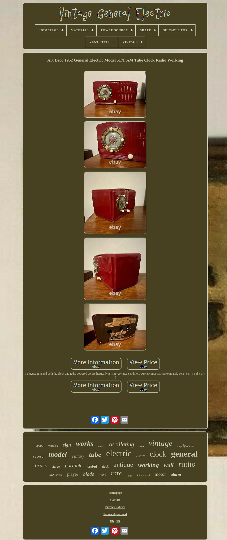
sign (67, 444)
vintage (160, 443)
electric (119, 453)
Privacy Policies (115, 507)
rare (116, 473)
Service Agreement (115, 514)
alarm (176, 474)
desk (105, 466)
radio (187, 464)
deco (141, 446)
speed (40, 445)
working (148, 465)
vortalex (53, 445)
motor (160, 474)
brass (41, 465)
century (78, 456)
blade (88, 474)
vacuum (143, 474)
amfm (102, 475)
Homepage (115, 492)
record (38, 457)
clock (158, 454)
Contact (115, 500)
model (57, 454)
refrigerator (186, 445)
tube (95, 454)
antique (123, 464)
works (84, 443)
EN (112, 521)
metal (101, 446)
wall (169, 465)
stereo (56, 466)
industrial (55, 475)
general (184, 453)
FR (118, 521)
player (72, 474)
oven (140, 455)
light (129, 475)
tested (92, 466)
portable (73, 465)
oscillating (121, 444)
